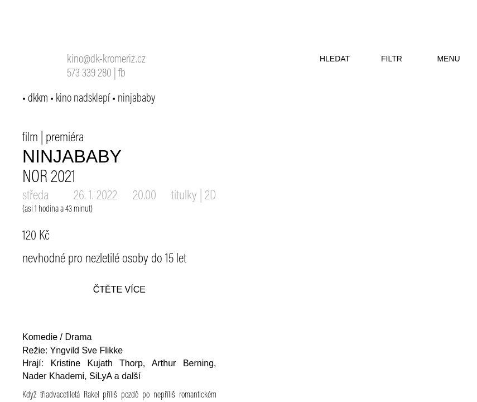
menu (448, 58)
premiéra (65, 138)
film (30, 138)
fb (122, 74)
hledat (335, 58)
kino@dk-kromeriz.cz (106, 60)
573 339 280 (89, 74)
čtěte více (119, 289)
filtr (391, 58)
